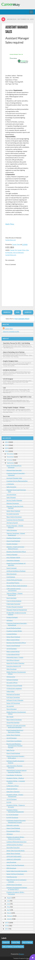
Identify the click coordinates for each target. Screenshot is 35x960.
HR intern (10, 620)
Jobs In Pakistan (27, 942)
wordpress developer (9, 370)
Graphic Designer (12, 544)
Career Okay (21, 250)
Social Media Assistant (14, 628)
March (9, 913)
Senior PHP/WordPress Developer (14, 466)
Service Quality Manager (14, 500)
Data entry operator (13, 825)
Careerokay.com (10, 240)
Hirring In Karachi (12, 523)
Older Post (28, 312)
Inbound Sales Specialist (14, 470)
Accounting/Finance (13, 583)
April (8, 910)
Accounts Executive (13, 514)
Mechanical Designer (13, 694)
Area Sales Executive (13, 847)
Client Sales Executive (13, 604)
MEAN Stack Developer (14, 884)
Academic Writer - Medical (15, 778)
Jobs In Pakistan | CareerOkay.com (13, 946)
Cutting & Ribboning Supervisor (17, 842)
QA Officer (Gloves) (13, 660)
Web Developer (12, 574)
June (8, 904)
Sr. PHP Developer (12, 817)
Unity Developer (12, 530)
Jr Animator (10, 484)
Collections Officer (13, 786)
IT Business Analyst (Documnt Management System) (16, 821)
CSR (4, 388)
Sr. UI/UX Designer (12, 814)
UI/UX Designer (8, 379)
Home (17, 312)
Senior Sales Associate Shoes (15, 850)
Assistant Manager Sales (14, 478)
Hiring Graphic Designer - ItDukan (14, 407)
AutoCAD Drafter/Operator (15, 663)
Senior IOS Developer (13, 703)
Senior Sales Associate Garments (17, 871)
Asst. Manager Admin (13, 557)
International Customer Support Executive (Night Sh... (17, 771)
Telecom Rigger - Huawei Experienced (14, 594)
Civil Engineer (11, 577)
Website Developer (13, 503)
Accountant (10, 706)
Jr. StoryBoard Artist (13, 654)
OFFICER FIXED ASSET (14, 856)
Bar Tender (10, 717)
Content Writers (12, 634)
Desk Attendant (12, 709)
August (9, 898)
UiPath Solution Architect (15, 844)
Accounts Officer (12, 683)
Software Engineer (12, 680)
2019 (6, 923)
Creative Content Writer (14, 631)
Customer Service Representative (17, 481)
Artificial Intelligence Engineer (16, 571)
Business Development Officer (16, 551)
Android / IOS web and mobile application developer (16, 726)
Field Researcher (12, 877)
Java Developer (11, 494)
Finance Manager (12, 554)
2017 (6, 929)
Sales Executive (11, 487)
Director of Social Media (14, 685)
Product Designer (12, 617)
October (9, 460)
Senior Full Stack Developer (15, 874)
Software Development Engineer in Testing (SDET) (17, 888)
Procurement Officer (13, 831)
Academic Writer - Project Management (15, 795)
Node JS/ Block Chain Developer (17, 585)
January (9, 919)
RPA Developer (11, 868)
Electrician (6, 416)
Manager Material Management (17, 610)
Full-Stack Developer (13, 697)
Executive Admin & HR (14, 666)
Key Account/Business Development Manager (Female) (15, 745)
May (8, 907)
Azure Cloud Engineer (13, 541)
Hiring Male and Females (14, 580)
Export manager (12, 568)
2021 (6, 448)
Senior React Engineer (13, 511)
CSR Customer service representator (14, 589)
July (8, 901)
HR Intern (10, 834)
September (10, 463)
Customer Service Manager (15, 520)
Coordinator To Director (14, 775)
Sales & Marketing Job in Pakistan (13, 352)
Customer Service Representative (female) (16, 425)
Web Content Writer (13, 640)
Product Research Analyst (15, 607)
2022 (6, 445)
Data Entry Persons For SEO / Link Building (16, 343)
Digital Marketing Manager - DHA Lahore (16, 757)
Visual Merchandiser (13, 722)
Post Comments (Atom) (21, 319)
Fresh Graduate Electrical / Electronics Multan (15, 731)
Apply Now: (9, 224)
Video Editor (11, 691)
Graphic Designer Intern (10, 361)
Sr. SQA (9, 802)
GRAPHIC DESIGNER (14, 859)
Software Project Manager (15, 700)
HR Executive (11, 677)
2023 (6, 442)
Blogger (21, 954)
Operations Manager (13, 560)
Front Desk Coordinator (14, 741)
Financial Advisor (12, 788)
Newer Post (7, 312)
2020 (6, 451)
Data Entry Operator (13, 791)
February (10, 916)
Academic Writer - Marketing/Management (15, 811)
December (10, 454)
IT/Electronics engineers (14, 688)
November (10, 457)
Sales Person (10, 750)
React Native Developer (14, 517)
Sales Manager (11, 497)
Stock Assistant (11, 598)
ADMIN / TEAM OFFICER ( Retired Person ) (15, 547)
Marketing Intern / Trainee (15, 657)
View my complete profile (11, 331)
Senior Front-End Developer (15, 865)
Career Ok (13, 250)
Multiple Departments (14, 538)
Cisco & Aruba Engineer (14, 601)
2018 (6, 926)
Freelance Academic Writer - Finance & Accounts (16, 838)
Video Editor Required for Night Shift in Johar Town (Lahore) (17, 397)
